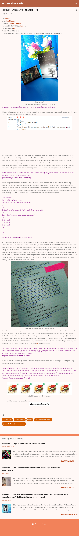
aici (14, 28)
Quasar (7, 18)
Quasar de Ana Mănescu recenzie (14, 424)
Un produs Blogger (39, 524)
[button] (76, 10)
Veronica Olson (47, 528)
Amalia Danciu (15, 3)
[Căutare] (76, 4)
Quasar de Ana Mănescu (43, 420)
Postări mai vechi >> (69, 461)
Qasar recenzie (20, 420)
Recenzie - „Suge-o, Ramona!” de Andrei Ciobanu (23, 443)
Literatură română (15, 23)
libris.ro (22, 26)
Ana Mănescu (10, 21)
